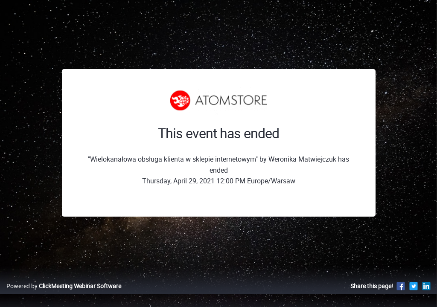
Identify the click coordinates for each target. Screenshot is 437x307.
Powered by (63, 295)
